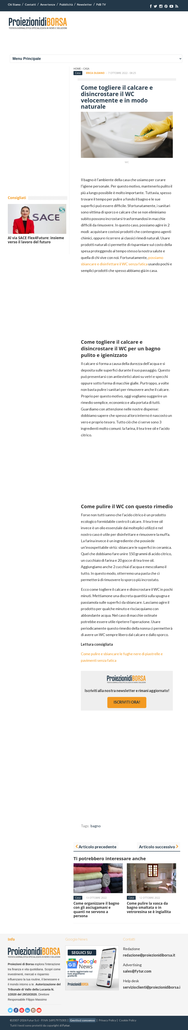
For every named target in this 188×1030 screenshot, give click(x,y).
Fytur (66, 1025)
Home (77, 68)
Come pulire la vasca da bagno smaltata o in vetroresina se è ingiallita (149, 907)
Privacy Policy (107, 1020)
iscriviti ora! (126, 702)
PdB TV (101, 4)
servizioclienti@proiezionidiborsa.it (152, 987)
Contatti (30, 4)
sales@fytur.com (137, 971)
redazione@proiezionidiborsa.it (149, 955)
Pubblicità (66, 4)
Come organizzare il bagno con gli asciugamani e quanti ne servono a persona (96, 909)
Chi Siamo (14, 4)
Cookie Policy (127, 1020)
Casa (86, 68)
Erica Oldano (95, 73)
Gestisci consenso (82, 1020)
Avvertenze (47, 4)
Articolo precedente (97, 846)
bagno (96, 826)
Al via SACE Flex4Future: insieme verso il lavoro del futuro (36, 239)
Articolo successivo (157, 846)
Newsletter (84, 4)
